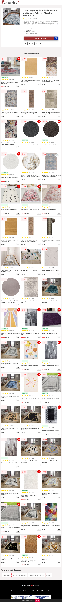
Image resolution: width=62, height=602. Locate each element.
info (18, 86)
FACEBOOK (26, 586)
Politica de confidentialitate (31, 591)
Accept (38, 600)
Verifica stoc (46, 38)
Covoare (48, 575)
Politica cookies (45, 591)
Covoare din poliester (19, 575)
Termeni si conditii (16, 591)
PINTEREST (35, 586)
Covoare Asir (7, 575)
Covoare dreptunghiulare (36, 575)
